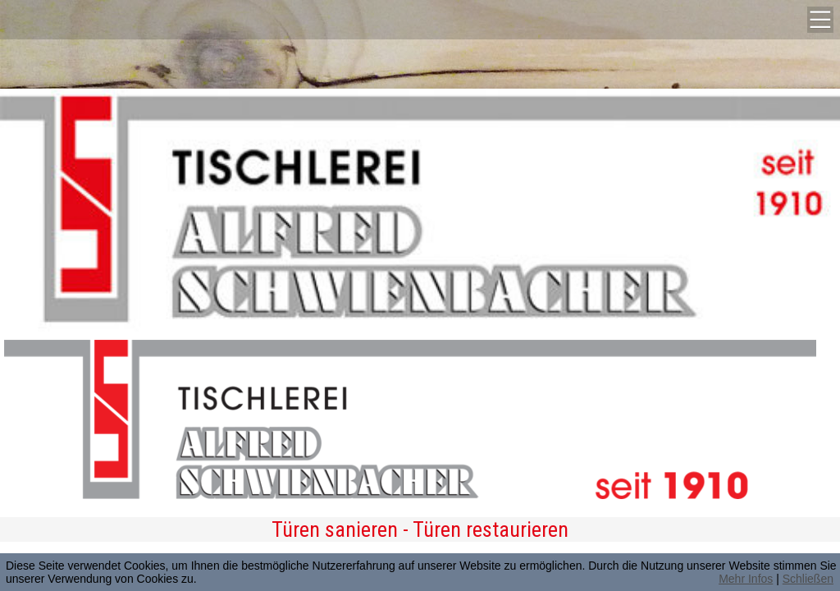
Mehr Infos (746, 578)
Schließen (808, 578)
